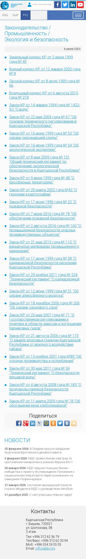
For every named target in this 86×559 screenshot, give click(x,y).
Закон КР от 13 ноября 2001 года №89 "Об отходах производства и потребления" (45, 358)
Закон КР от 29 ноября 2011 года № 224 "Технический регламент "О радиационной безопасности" (44, 279)
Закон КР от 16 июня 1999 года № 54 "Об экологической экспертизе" (44, 147)
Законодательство (26, 28)
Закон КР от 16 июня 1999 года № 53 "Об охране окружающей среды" (44, 135)
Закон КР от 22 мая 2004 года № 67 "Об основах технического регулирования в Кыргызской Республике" (43, 121)
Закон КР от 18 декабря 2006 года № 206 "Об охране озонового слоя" (44, 305)
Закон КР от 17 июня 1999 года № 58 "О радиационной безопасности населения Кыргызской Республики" (43, 262)
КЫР (15, 15)
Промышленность (26, 33)
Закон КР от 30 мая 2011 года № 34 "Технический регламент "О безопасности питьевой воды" (44, 372)
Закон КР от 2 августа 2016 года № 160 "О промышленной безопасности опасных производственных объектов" (45, 230)
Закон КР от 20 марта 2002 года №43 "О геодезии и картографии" (43, 192)
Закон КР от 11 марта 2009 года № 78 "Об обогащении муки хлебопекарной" (44, 403)
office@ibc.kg (45, 548)
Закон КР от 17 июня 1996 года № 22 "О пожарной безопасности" (42, 204)
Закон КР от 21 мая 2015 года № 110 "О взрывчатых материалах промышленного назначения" (44, 246)
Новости (17, 440)
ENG (5, 15)
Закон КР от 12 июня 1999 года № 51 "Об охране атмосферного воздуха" (44, 293)
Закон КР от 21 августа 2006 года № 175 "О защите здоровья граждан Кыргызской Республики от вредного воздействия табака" (44, 342)
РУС (25, 15)
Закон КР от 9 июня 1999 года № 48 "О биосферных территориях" (41, 180)
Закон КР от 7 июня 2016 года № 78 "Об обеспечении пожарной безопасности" (43, 216)
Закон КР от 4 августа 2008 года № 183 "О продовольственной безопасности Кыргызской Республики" (45, 389)
